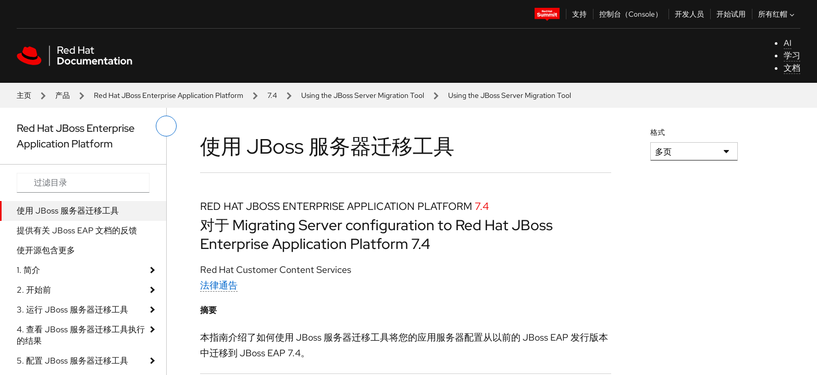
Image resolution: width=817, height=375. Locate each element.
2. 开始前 (34, 289)
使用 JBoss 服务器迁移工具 (68, 210)
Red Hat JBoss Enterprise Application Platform (168, 95)
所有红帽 (777, 14)
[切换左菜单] (166, 126)
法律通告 (219, 285)
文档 (792, 68)
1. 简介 (28, 270)
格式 (657, 132)
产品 (62, 95)
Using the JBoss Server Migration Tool (362, 95)
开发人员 (689, 14)
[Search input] (83, 183)
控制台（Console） (630, 14)
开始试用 (731, 14)
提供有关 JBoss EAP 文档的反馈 (77, 230)
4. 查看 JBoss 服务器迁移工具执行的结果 (81, 335)
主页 (24, 95)
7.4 (272, 95)
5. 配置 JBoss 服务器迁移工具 (72, 360)
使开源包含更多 (46, 250)
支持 (579, 14)
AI (787, 43)
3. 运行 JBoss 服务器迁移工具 (72, 309)
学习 (792, 55)
